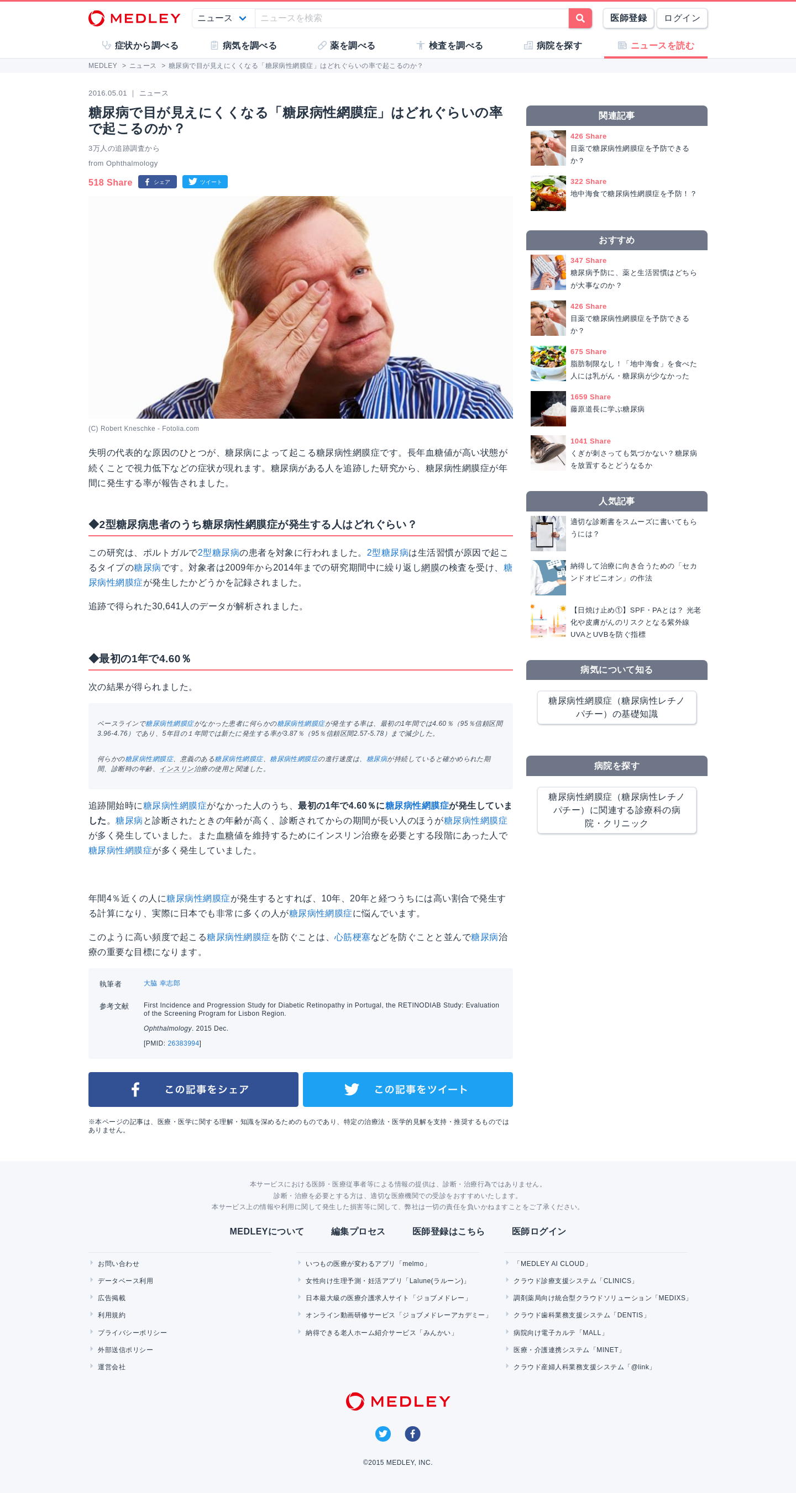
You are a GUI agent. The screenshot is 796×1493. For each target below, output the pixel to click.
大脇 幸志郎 (162, 983)
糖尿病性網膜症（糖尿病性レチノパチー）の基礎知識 (616, 707)
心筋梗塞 (352, 937)
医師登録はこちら (448, 1231)
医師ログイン (539, 1231)
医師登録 (628, 18)
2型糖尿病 (218, 552)
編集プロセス (358, 1231)
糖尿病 (147, 567)
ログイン (682, 18)
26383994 (183, 1043)
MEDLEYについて (266, 1231)
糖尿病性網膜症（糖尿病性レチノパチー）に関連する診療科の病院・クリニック (616, 810)
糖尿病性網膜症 (169, 723)
